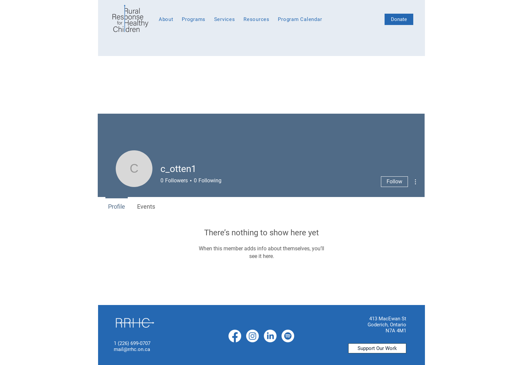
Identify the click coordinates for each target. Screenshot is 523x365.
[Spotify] (288, 336)
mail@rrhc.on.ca (132, 349)
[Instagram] (252, 336)
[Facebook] (234, 336)
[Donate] (399, 19)
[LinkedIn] (270, 336)
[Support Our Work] (377, 348)
